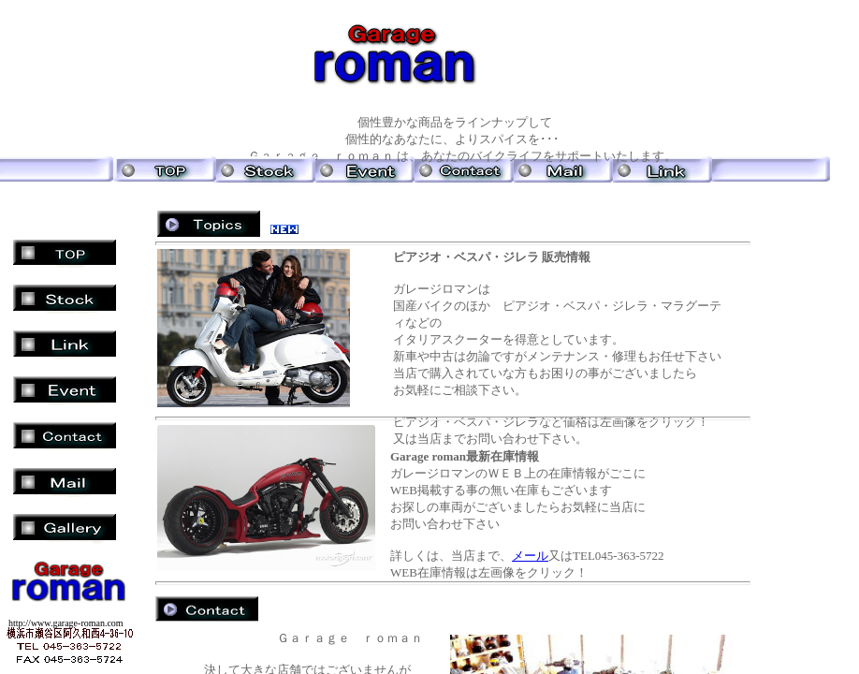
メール (530, 556)
